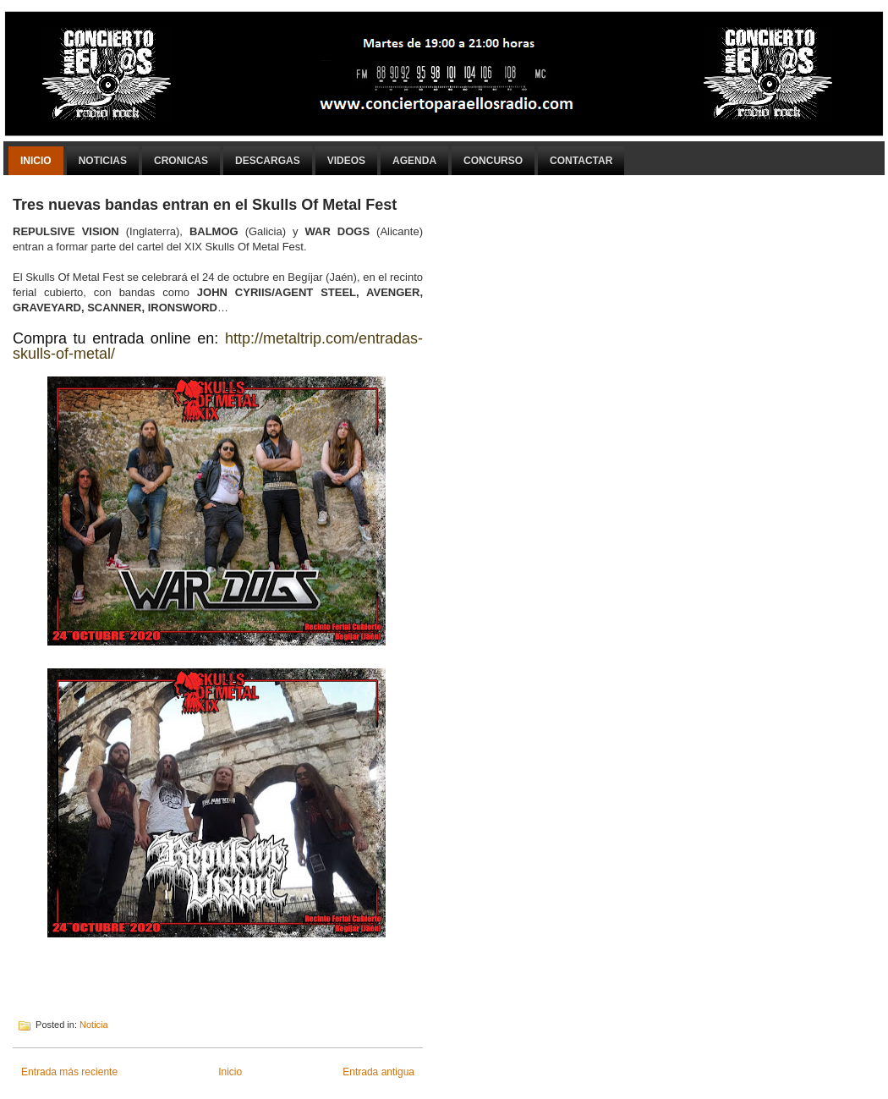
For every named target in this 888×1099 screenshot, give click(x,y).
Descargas (267, 161)
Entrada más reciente (69, 1072)
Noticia (93, 1024)
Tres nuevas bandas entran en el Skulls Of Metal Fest (205, 204)
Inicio (36, 161)
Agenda (414, 161)
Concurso (493, 161)
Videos (346, 161)
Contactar (581, 161)
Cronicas (181, 161)
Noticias (103, 161)
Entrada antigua (378, 1072)
